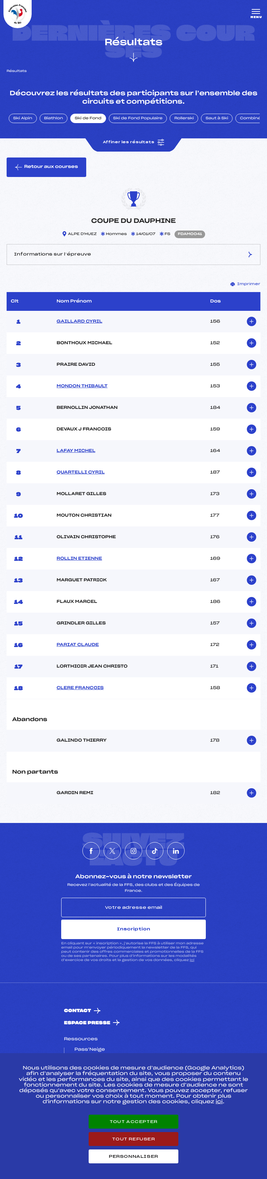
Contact (77, 1011)
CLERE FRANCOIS (80, 688)
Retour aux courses (46, 167)
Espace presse (87, 1023)
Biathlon (53, 118)
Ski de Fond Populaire (138, 118)
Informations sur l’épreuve (134, 254)
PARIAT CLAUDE (78, 645)
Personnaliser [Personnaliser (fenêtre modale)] (133, 1156)
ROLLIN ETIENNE (79, 559)
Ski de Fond (88, 118)
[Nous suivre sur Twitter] (112, 850)
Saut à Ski (216, 118)
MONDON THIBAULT (82, 386)
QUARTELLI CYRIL (81, 472)
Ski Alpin (22, 118)
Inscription (133, 929)
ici (192, 960)
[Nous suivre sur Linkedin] (176, 850)
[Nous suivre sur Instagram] (133, 850)
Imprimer (245, 284)
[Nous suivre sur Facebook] (91, 850)
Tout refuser (133, 1139)
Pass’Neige (89, 1050)
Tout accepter (133, 1122)
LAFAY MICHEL (76, 451)
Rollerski (184, 118)
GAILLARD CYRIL (79, 322)
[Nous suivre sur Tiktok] (154, 850)
